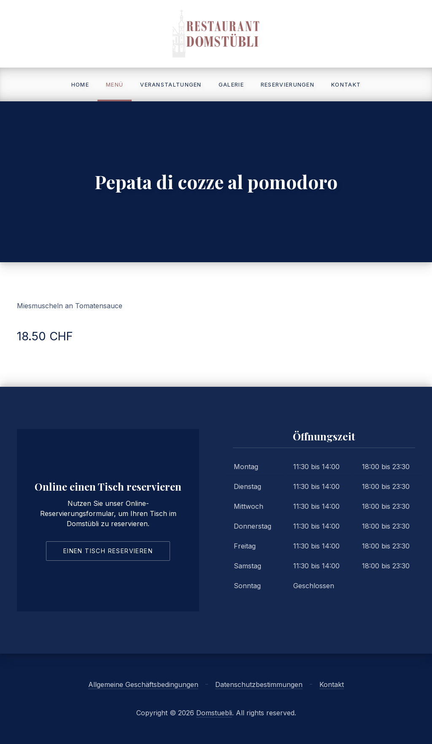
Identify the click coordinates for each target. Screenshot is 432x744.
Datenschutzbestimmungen (258, 684)
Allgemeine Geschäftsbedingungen (143, 684)
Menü (114, 84)
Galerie (231, 84)
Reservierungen (287, 84)
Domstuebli (214, 713)
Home (80, 84)
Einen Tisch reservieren (108, 550)
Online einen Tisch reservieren (108, 486)
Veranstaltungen (171, 84)
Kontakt (346, 84)
